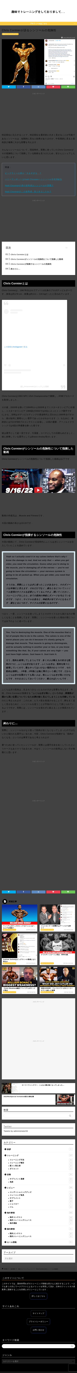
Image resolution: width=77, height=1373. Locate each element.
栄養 (40, 1174)
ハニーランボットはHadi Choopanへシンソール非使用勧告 (33, 179)
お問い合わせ (38, 1330)
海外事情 (40, 1212)
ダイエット (41, 1169)
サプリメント (41, 1198)
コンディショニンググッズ (41, 1192)
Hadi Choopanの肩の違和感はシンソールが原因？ (29, 185)
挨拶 (40, 1149)
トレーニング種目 (41, 1163)
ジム (41, 1207)
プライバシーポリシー (38, 1321)
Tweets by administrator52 (16, 1131)
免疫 (41, 1182)
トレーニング (40, 1155)
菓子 (41, 1201)
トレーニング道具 (41, 1195)
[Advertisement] (38, 113)
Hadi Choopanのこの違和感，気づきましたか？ (28, 191)
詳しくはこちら (38, 1296)
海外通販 (41, 1223)
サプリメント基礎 (41, 1179)
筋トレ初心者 (41, 1166)
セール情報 (40, 1242)
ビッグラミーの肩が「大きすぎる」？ (23, 173)
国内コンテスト (41, 1233)
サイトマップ (38, 1313)
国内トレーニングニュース (41, 1236)
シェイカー (41, 1204)
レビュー (40, 1187)
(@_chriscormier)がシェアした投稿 (34, 386)
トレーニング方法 (41, 1160)
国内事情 (40, 1229)
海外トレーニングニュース (10, 34)
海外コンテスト (41, 1217)
